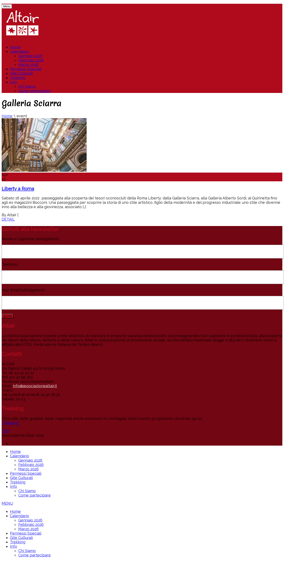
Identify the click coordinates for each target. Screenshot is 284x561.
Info (13, 82)
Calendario (19, 51)
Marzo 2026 (28, 64)
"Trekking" (10, 423)
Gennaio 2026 (30, 56)
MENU (7, 503)
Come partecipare (34, 91)
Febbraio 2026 (31, 60)
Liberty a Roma (18, 188)
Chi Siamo (27, 86)
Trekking (17, 77)
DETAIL (8, 219)
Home (15, 47)
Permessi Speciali (25, 69)
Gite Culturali (21, 73)
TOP (6, 431)
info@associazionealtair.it (35, 386)
